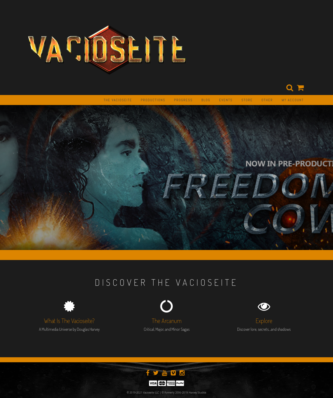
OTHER (267, 100)
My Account (293, 100)
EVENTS (226, 100)
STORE (247, 100)
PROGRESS (183, 100)
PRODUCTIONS (153, 100)
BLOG (205, 100)
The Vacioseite (118, 100)
